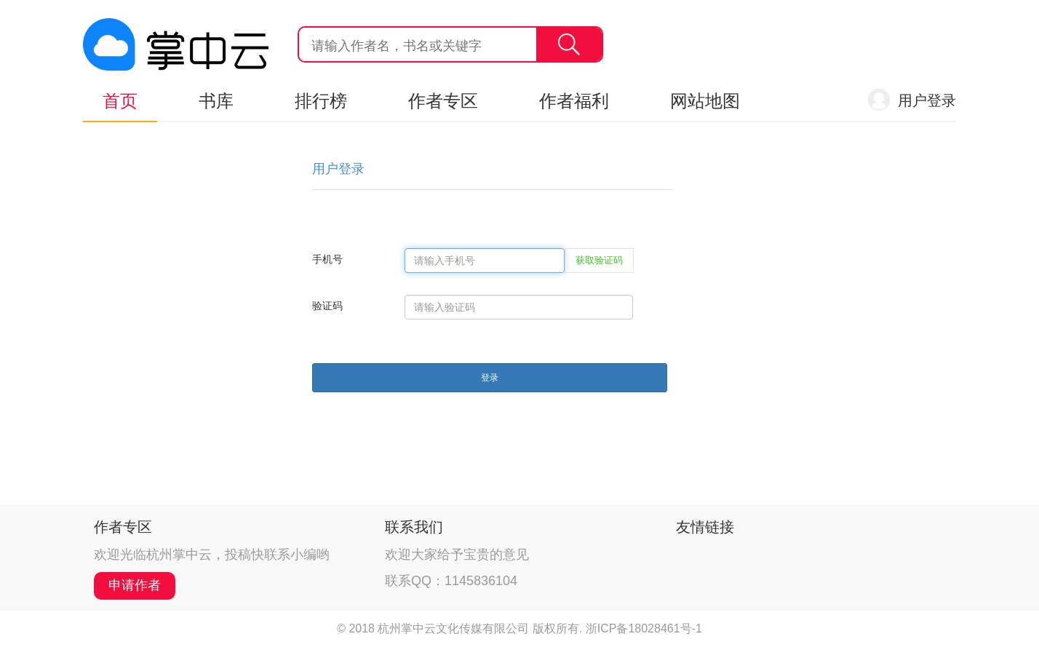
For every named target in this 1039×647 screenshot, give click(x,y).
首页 (120, 101)
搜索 (569, 44)
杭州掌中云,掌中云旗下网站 (175, 44)
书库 (216, 101)
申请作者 (134, 585)
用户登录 (927, 100)
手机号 (327, 259)
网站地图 (705, 101)
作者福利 (574, 101)
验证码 (327, 305)
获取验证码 (599, 260)
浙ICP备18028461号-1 (644, 628)
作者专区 (443, 101)
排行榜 (321, 101)
